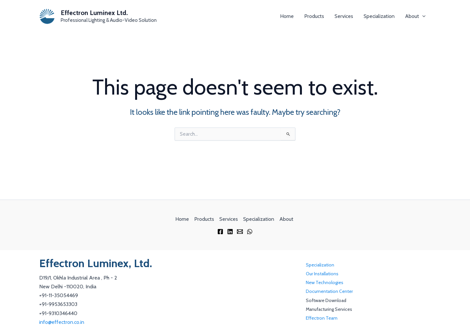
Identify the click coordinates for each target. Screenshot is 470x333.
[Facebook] (220, 232)
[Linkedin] (230, 232)
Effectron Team (321, 318)
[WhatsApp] (250, 232)
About (415, 16)
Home (287, 16)
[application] (422, 16)
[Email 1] (240, 232)
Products (314, 16)
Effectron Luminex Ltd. (94, 13)
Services (344, 16)
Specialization (379, 16)
